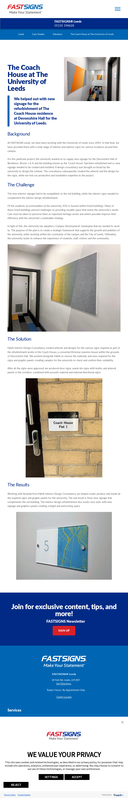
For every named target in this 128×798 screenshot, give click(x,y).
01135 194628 (64, 25)
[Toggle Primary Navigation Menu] (117, 9)
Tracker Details (24, 794)
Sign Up (64, 630)
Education (57, 34)
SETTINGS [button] (51, 777)
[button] (122, 722)
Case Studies (38, 34)
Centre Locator (64, 697)
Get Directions (63, 683)
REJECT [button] (16, 785)
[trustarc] (118, 794)
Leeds (21, 34)
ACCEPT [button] (77, 777)
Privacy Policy (10, 794)
